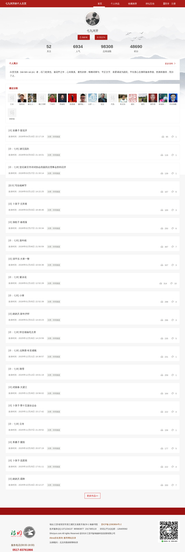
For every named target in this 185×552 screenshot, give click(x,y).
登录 (166, 3)
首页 (100, 3)
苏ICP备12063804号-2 (111, 524)
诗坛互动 (150, 3)
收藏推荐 (132, 3)
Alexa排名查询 (56, 538)
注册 (173, 3)
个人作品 (115, 3)
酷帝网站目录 (70, 538)
